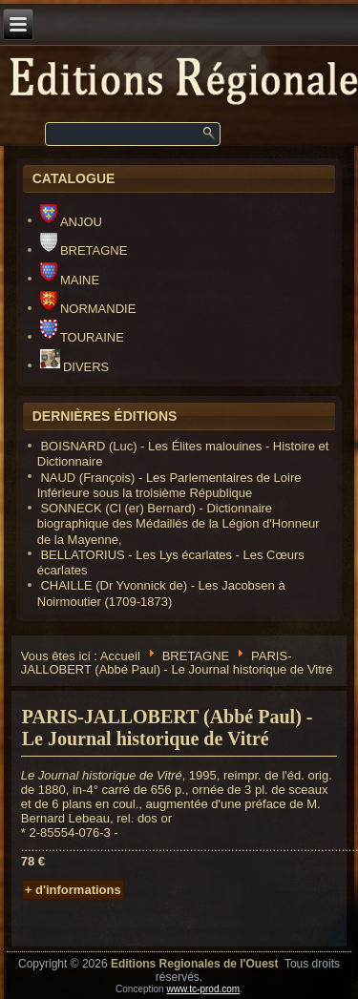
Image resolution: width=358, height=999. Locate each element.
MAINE (69, 280)
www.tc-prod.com (203, 989)
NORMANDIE (88, 309)
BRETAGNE (84, 250)
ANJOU (71, 222)
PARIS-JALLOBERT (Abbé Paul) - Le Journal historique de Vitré (167, 727)
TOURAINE (82, 337)
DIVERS (74, 367)
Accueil (120, 655)
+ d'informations (73, 890)
